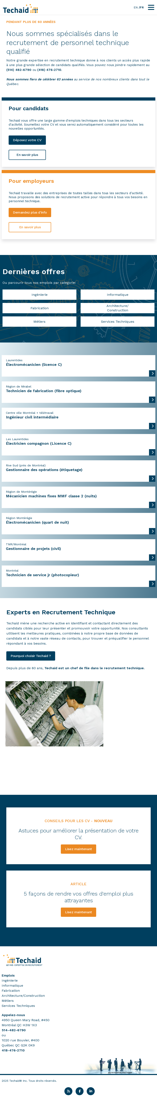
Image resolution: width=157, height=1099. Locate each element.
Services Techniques (117, 322)
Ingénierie (40, 295)
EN (136, 7)
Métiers (39, 322)
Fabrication (40, 308)
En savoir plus (27, 155)
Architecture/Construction (117, 308)
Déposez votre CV (27, 140)
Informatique (117, 295)
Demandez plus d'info (30, 212)
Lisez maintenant (78, 849)
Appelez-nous (13, 1015)
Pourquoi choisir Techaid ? (31, 656)
